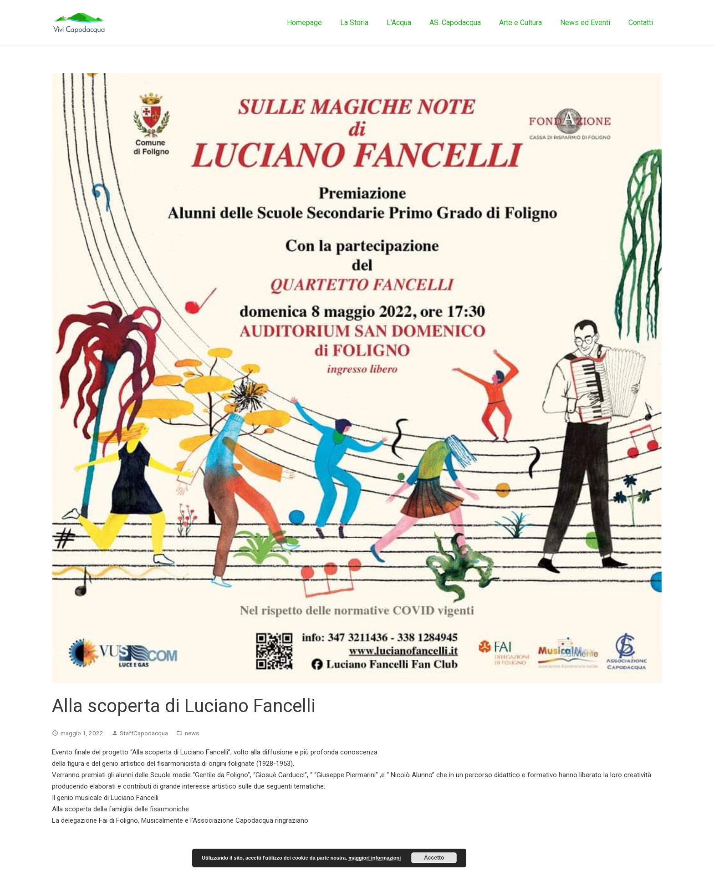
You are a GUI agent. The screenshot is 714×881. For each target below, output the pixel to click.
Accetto (434, 858)
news (192, 733)
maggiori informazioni (374, 858)
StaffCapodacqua (144, 733)
